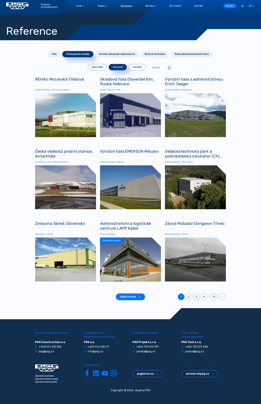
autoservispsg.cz (200, 373)
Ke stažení (175, 5)
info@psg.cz (93, 351)
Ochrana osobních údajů (46, 378)
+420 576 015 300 (48, 346)
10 (213, 296)
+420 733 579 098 (194, 346)
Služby (102, 5)
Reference (126, 5)
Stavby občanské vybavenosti (117, 54)
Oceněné (137, 67)
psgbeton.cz (147, 373)
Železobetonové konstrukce (192, 54)
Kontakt (198, 5)
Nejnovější (97, 67)
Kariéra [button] (230, 6)
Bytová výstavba (155, 54)
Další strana (130, 296)
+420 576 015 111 (96, 346)
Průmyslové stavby (77, 54)
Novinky (150, 5)
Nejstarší (118, 67)
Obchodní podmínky (44, 375)
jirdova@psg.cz (192, 351)
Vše (54, 54)
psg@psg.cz (44, 351)
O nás (80, 5)
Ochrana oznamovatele (46, 381)
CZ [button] (251, 5)
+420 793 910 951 (145, 346)
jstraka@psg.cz (143, 351)
